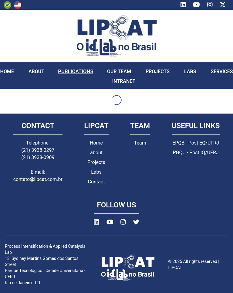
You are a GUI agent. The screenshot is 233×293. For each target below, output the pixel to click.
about (96, 152)
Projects (96, 162)
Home (96, 143)
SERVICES (222, 71)
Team (140, 143)
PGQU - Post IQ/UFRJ (195, 152)
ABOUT (36, 71)
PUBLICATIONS (75, 71)
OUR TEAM (119, 71)
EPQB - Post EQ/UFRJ (195, 143)
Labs (96, 172)
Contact (96, 182)
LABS (190, 71)
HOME (7, 71)
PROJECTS (158, 71)
